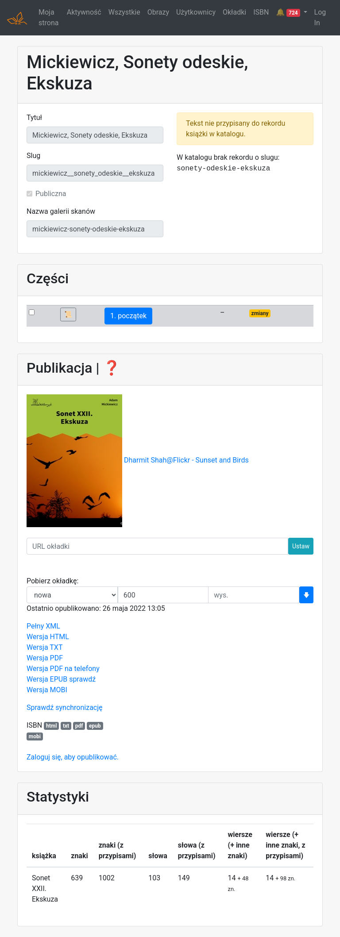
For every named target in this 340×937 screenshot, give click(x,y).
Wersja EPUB (47, 679)
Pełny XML (43, 626)
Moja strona (48, 17)
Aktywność (84, 12)
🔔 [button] (288, 12)
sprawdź (82, 679)
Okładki (234, 12)
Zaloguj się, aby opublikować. (73, 757)
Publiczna (50, 193)
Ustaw (300, 546)
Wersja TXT (44, 647)
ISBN (261, 12)
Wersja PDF (45, 658)
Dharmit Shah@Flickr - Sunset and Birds (186, 460)
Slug (33, 155)
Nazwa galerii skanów (61, 211)
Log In (320, 17)
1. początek (128, 316)
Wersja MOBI (47, 690)
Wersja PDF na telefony (63, 668)
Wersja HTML (48, 636)
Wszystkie (124, 12)
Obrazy (158, 12)
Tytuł (34, 117)
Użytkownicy (196, 12)
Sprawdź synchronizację (65, 707)
